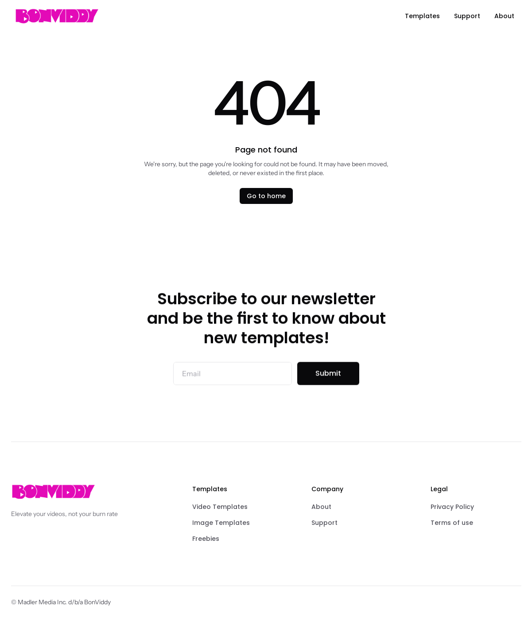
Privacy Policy (452, 506)
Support (324, 522)
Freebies (205, 538)
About (321, 506)
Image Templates (221, 522)
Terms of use (452, 522)
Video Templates (220, 506)
